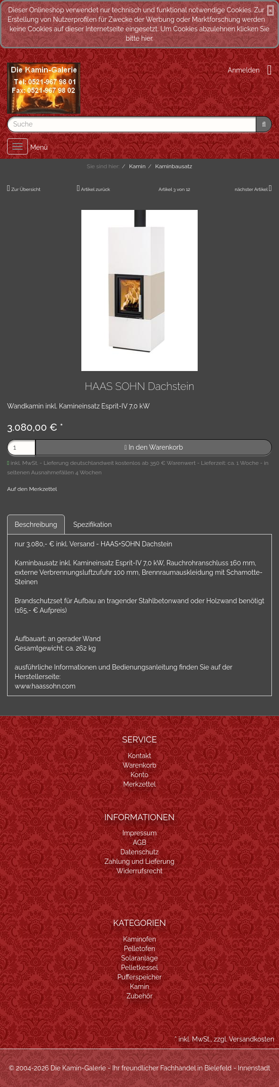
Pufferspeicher (139, 977)
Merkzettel (139, 784)
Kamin (139, 986)
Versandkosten (251, 1039)
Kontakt (139, 756)
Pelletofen (139, 948)
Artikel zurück (95, 189)
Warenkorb (139, 765)
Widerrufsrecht (139, 871)
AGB (139, 842)
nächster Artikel (252, 189)
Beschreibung (36, 524)
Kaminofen (139, 939)
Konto (139, 775)
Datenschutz (140, 852)
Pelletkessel (139, 967)
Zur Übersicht (25, 189)
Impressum (139, 833)
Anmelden (244, 70)
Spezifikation (92, 524)
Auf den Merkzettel (32, 489)
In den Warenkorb (153, 447)
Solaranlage (139, 958)
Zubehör (139, 996)
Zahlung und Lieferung (139, 861)
